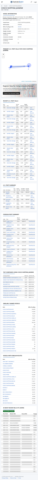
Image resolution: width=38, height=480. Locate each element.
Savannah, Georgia (11, 107)
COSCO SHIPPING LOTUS (8, 329)
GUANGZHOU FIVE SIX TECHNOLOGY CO (12, 288)
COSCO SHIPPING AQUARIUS (9, 313)
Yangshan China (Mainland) (10, 225)
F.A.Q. (19, 478)
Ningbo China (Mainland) (9, 222)
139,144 (19, 26)
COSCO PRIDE (6, 374)
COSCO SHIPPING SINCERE (9, 342)
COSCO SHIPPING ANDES (8, 311)
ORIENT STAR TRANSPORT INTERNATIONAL (13, 280)
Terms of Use (13, 478)
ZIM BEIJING (5, 396)
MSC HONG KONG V (7, 392)
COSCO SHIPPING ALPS (8, 309)
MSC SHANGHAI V (7, 394)
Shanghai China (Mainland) (10, 235)
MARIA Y (5, 390)
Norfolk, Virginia (10, 111)
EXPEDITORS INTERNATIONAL (10, 297)
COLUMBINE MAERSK (8, 363)
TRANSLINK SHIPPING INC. (9, 293)
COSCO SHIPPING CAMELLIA (9, 318)
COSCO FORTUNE (7, 372)
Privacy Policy (5, 478)
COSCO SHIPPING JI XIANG (9, 324)
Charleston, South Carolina (9, 196)
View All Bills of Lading (9, 411)
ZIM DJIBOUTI (6, 398)
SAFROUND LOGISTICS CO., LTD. (10, 295)
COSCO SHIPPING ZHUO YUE (9, 351)
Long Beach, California (8, 203)
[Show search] (31, 2)
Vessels (5, 6)
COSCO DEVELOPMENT (8, 368)
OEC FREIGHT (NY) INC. (8, 282)
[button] (3, 54)
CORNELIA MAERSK (7, 366)
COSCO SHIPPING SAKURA (9, 340)
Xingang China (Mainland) (9, 252)
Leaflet (22, 81)
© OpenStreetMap (28, 81)
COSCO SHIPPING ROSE (8, 337)
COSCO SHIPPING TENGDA (9, 344)
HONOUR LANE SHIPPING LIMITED (11, 286)
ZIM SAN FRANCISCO (7, 403)
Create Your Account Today (11, 93)
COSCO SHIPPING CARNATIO (9, 320)
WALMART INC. (6, 284)
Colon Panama (9, 258)
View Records (32, 108)
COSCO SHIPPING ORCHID (9, 331)
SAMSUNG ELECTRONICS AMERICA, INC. (12, 291)
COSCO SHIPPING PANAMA (9, 333)
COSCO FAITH (6, 370)
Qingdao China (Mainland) (9, 229)
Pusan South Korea (10, 232)
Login (35, 2)
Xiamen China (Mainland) (9, 255)
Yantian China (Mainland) (9, 238)
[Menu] (2, 2)
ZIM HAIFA (5, 400)
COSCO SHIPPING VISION (9, 346)
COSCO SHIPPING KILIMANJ (9, 326)
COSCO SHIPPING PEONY (8, 335)
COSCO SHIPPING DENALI (9, 322)
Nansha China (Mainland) (9, 261)
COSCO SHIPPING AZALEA (9, 316)
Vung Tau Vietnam (10, 249)
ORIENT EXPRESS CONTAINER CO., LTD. (12, 277)
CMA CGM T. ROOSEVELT (8, 361)
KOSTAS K (5, 387)
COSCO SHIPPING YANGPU (9, 348)
